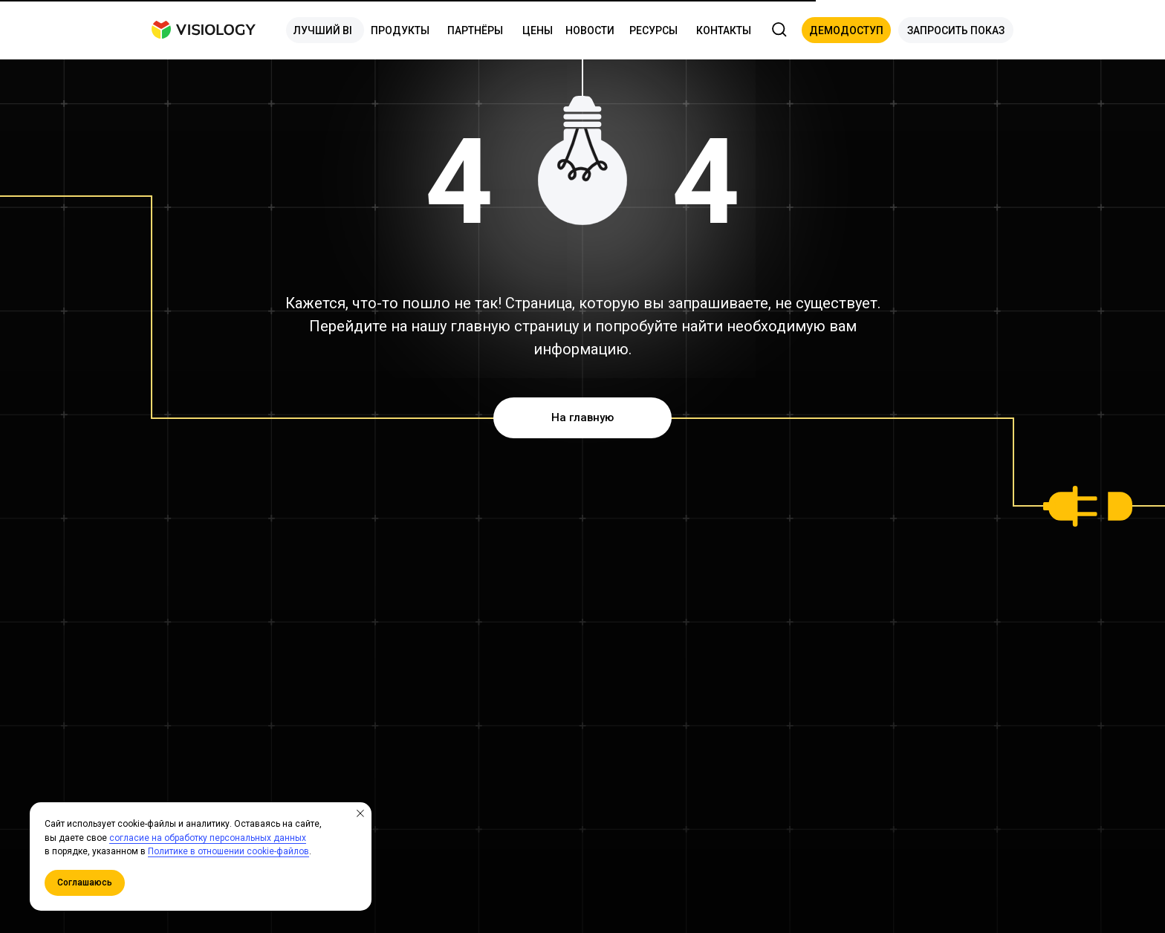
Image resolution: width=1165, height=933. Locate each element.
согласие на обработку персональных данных (207, 838)
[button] (846, 30)
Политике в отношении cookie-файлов (228, 851)
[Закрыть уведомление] (360, 813)
